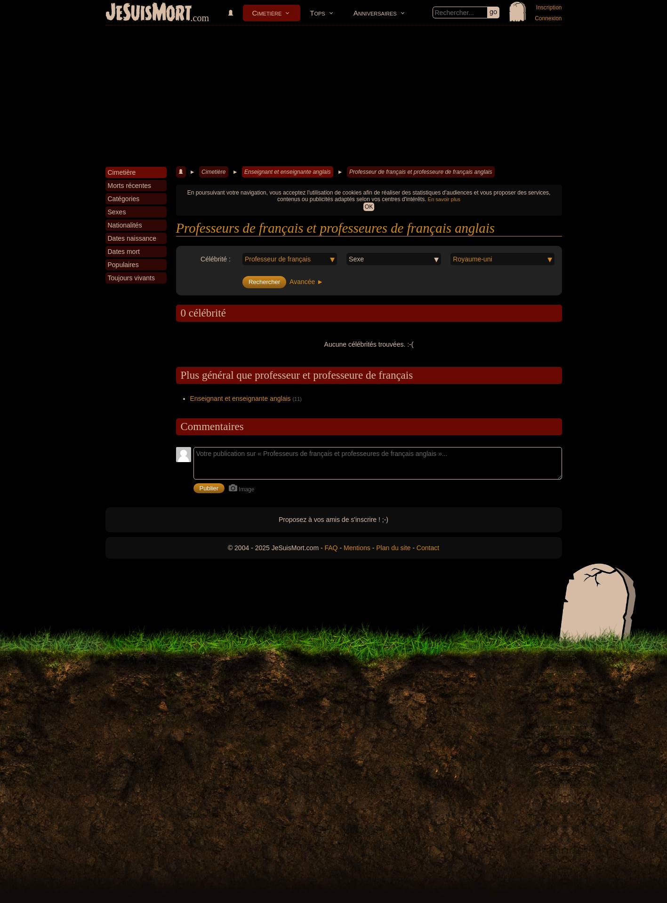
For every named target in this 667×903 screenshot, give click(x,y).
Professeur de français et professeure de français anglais (420, 172)
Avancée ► (306, 281)
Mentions (357, 548)
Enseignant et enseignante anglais (287, 172)
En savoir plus (444, 199)
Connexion (548, 18)
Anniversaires (375, 13)
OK (369, 206)
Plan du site (393, 548)
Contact (428, 548)
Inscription (549, 7)
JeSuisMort (148, 13)
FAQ (331, 548)
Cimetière (267, 13)
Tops (317, 13)
